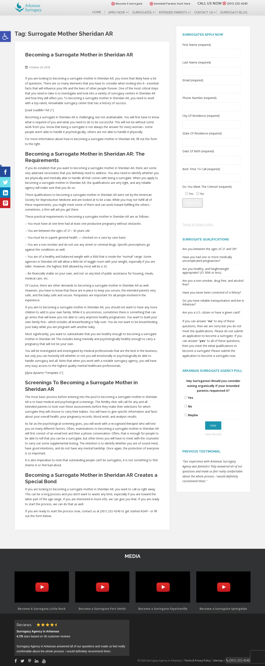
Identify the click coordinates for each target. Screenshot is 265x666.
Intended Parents (173, 12)
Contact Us (203, 12)
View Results (213, 434)
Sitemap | (224, 660)
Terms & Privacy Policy (197, 224)
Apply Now (116, 12)
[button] (5, 36)
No (190, 406)
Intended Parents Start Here (165, 3)
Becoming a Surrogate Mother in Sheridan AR (79, 55)
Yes (190, 398)
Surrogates (142, 12)
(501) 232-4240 (234, 3)
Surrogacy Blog (233, 12)
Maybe (193, 415)
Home (96, 12)
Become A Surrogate (121, 3)
